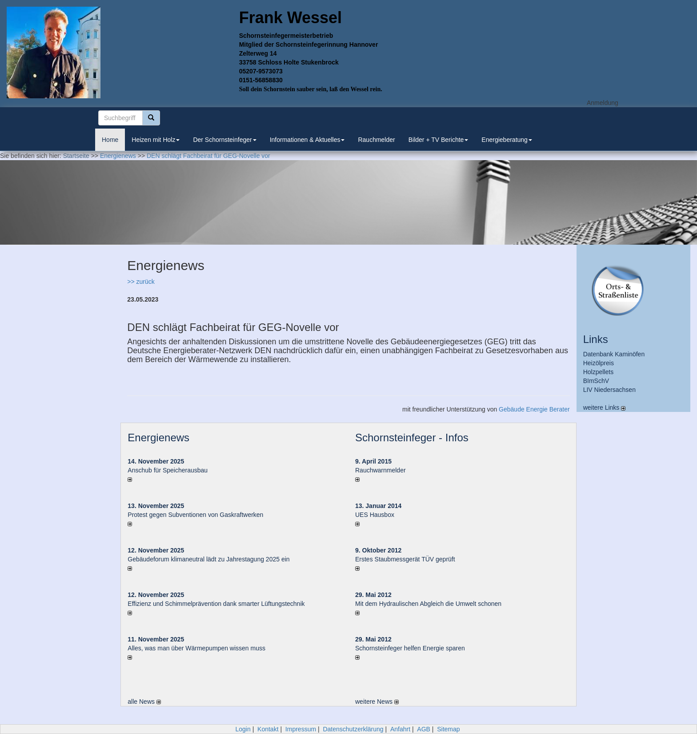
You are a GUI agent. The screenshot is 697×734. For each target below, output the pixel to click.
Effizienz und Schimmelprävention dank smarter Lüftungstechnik (216, 603)
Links (595, 339)
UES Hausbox (374, 514)
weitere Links (604, 407)
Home (110, 139)
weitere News (377, 701)
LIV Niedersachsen (609, 389)
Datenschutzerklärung (353, 729)
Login (242, 729)
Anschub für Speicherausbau (168, 470)
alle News (144, 701)
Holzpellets (598, 371)
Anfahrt (400, 729)
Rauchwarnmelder (380, 470)
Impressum (300, 729)
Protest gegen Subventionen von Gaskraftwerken (195, 514)
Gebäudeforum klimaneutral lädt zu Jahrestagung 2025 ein (208, 559)
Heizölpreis (598, 363)
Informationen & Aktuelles (307, 139)
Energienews (158, 438)
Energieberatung (506, 139)
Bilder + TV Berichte (439, 139)
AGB (423, 729)
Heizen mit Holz (156, 139)
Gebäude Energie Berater (534, 409)
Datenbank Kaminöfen (614, 354)
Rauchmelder (376, 139)
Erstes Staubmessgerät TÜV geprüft (405, 559)
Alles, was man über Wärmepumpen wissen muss (196, 648)
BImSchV (596, 380)
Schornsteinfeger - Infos (412, 438)
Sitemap (448, 729)
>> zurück (140, 281)
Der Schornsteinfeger (224, 139)
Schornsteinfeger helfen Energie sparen (410, 648)
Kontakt (267, 729)
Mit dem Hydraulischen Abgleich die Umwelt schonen (428, 603)
